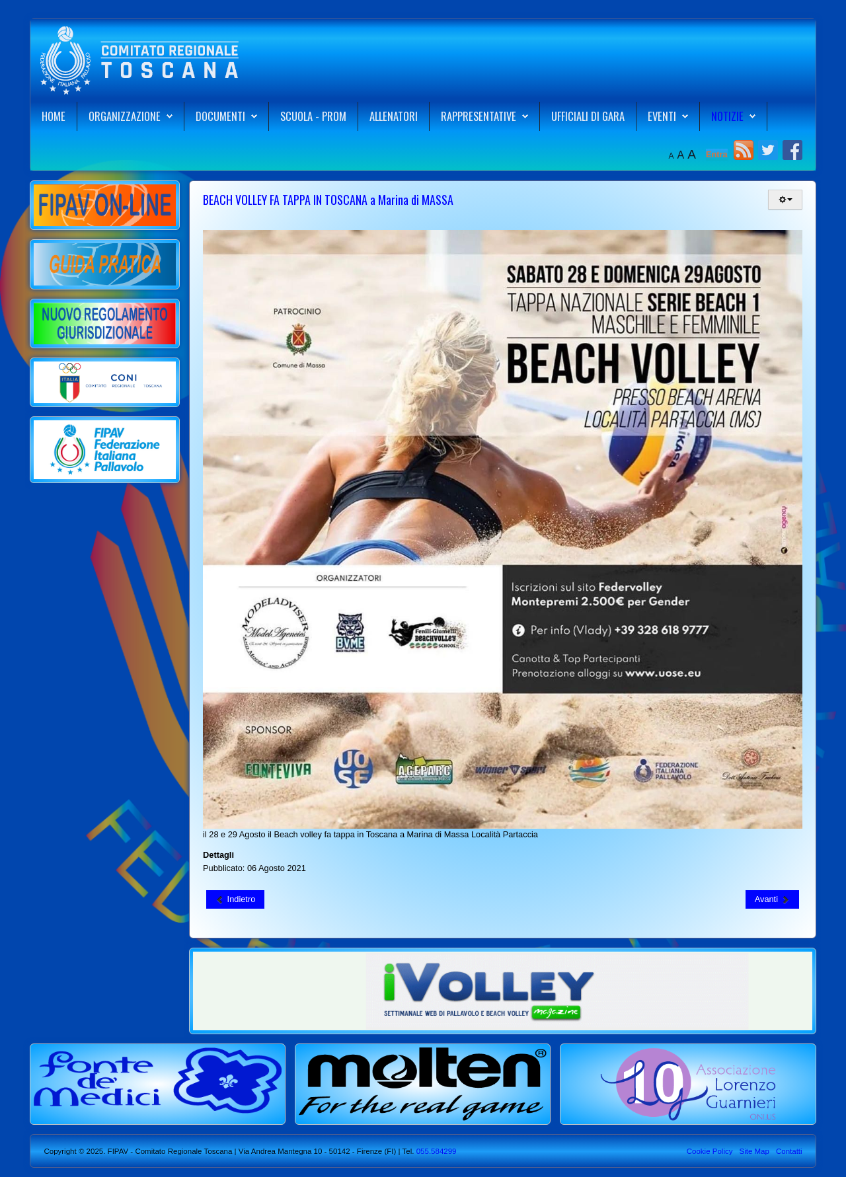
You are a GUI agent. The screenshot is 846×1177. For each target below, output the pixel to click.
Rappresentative (478, 116)
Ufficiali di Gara (588, 116)
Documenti (220, 116)
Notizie (727, 116)
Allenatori (393, 116)
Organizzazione (125, 116)
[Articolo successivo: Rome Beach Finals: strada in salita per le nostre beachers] (772, 899)
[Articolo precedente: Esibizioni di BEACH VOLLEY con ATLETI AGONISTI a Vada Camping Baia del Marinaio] (235, 899)
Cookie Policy (710, 1151)
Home (53, 116)
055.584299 (435, 1151)
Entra (717, 154)
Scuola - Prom (313, 116)
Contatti (789, 1151)
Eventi (662, 116)
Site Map (754, 1151)
